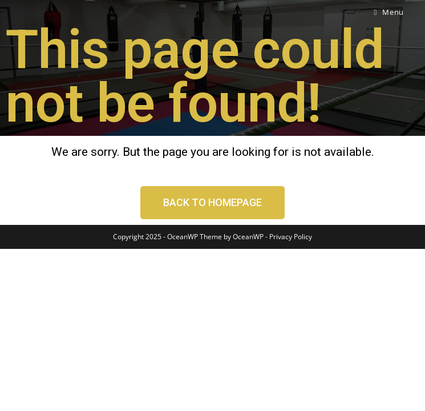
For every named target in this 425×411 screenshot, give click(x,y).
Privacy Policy (290, 399)
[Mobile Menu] (388, 12)
